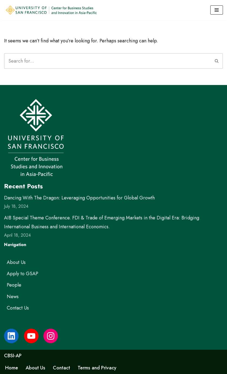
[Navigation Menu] (216, 10)
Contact (61, 367)
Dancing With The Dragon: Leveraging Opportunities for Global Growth (79, 197)
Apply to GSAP (22, 273)
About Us (16, 262)
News (13, 296)
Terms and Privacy (97, 367)
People (14, 284)
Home (11, 367)
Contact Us (18, 307)
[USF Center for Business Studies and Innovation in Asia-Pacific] (51, 10)
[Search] (107, 61)
